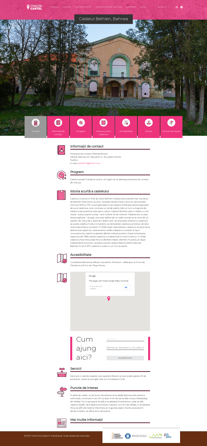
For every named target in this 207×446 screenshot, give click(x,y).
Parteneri (131, 7)
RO (159, 7)
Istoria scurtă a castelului (103, 127)
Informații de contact (58, 127)
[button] (108, 298)
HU (165, 7)
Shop (143, 7)
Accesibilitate (126, 125)
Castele (54, 7)
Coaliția (67, 7)
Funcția (36, 125)
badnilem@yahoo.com (88, 163)
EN (162, 7)
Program (80, 125)
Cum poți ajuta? (83, 7)
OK (126, 287)
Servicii (149, 125)
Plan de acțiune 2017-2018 (109, 7)
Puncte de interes (171, 125)
